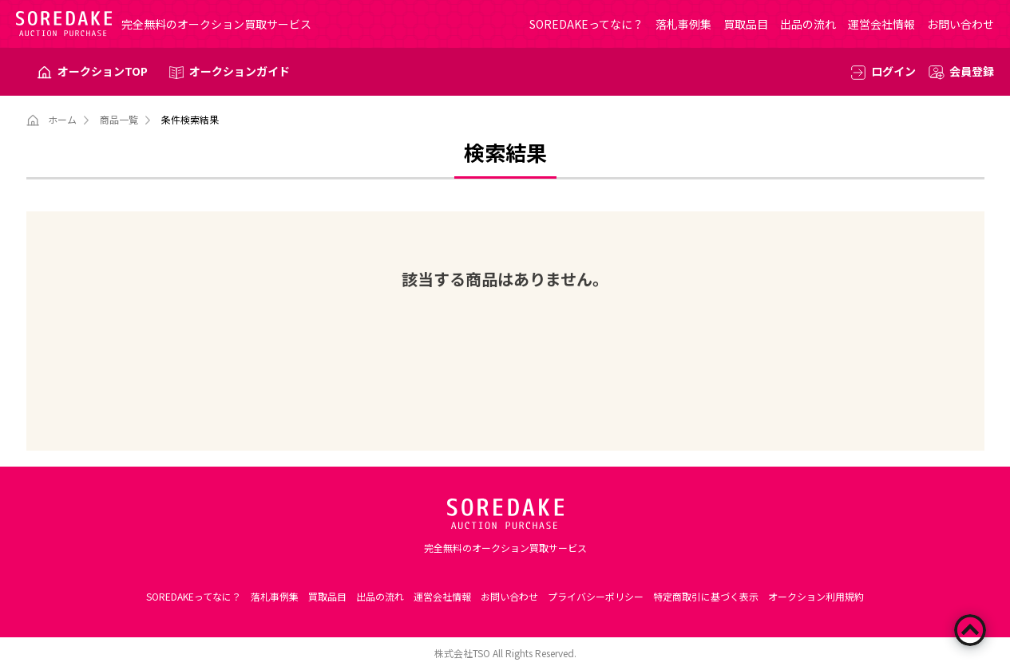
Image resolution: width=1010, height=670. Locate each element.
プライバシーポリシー (596, 596)
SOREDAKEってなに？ (586, 24)
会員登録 (971, 71)
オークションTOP (102, 71)
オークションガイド (239, 71)
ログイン (893, 71)
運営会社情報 (881, 24)
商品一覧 (119, 119)
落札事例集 (683, 24)
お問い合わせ (960, 24)
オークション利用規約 (816, 596)
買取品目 (745, 24)
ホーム (62, 119)
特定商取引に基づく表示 (705, 596)
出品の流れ (808, 24)
